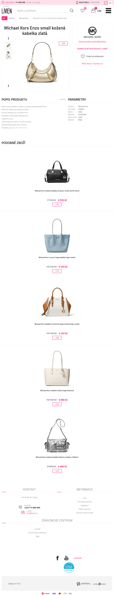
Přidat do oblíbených (95, 56)
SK (106, 2)
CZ (110, 2)
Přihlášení (94, 2)
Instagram (78, 553)
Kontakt (37, 524)
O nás (85, 493)
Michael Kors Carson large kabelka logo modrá (57, 256)
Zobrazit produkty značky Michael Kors (92, 41)
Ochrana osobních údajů (84, 508)
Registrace (85, 501)
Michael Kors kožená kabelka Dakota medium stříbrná (57, 453)
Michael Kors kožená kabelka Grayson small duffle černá (57, 190)
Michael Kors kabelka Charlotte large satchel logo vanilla (57, 322)
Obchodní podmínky (85, 497)
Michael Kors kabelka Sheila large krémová (57, 388)
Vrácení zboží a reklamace (37, 528)
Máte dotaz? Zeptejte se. (92, 63)
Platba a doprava (85, 504)
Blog (37, 532)
